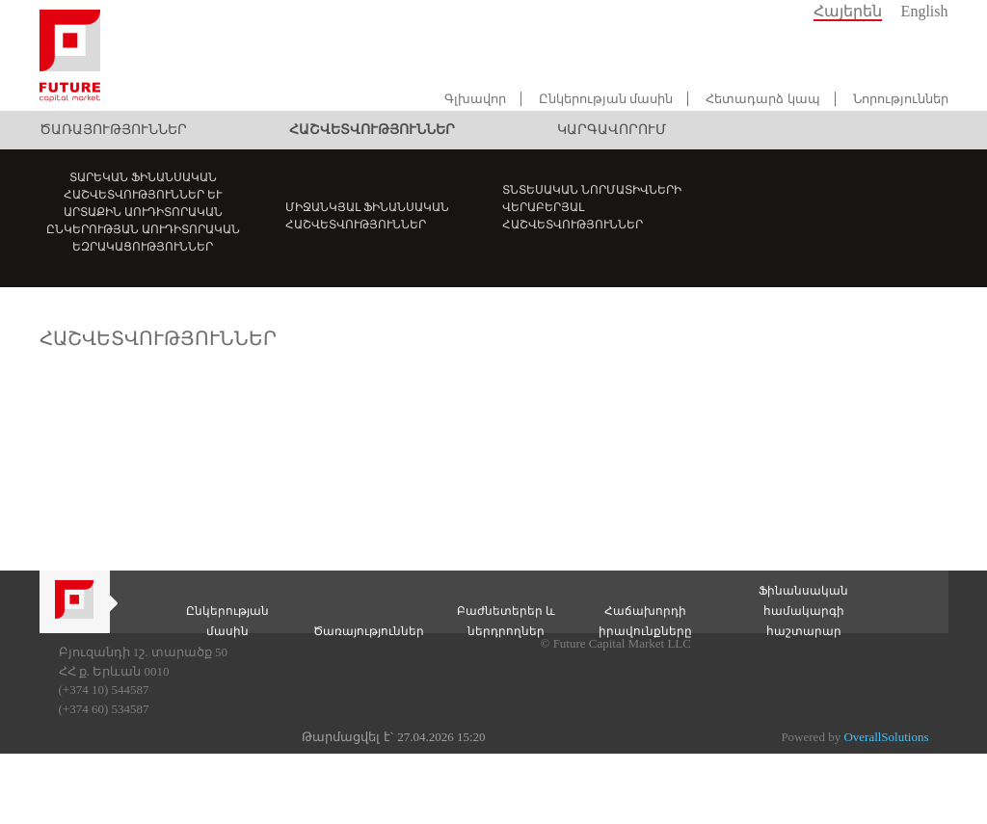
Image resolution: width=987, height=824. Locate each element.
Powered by (854, 737)
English (924, 11)
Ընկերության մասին (606, 99)
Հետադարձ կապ (762, 99)
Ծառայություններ (113, 129)
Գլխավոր (475, 99)
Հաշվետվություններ (372, 129)
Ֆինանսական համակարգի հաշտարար (803, 611)
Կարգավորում (611, 129)
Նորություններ (900, 99)
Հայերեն (848, 11)
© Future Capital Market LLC (616, 643)
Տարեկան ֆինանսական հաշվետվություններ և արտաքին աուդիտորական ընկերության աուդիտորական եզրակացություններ (143, 212)
